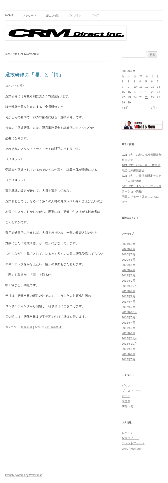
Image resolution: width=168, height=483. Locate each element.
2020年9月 (128, 249)
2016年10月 (129, 312)
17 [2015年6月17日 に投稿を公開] (134, 92)
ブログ (95, 15)
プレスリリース (132, 390)
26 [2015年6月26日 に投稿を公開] (146, 97)
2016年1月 (128, 333)
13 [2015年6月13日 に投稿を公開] (152, 86)
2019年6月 (128, 275)
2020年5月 (128, 265)
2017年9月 (128, 296)
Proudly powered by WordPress (23, 475)
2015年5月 (128, 359)
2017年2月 (128, 307)
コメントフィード (133, 443)
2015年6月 (128, 354)
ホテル (126, 396)
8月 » (154, 107)
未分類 (126, 401)
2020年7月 (128, 254)
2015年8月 (128, 348)
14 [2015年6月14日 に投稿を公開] (158, 86)
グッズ (126, 385)
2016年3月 (128, 328)
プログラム (74, 15)
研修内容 (26, 327)
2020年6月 (128, 259)
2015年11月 (129, 338)
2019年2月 (128, 280)
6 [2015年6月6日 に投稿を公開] (151, 81)
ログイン (127, 432)
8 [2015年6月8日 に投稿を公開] (122, 86)
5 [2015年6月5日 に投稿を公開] (146, 81)
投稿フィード (130, 438)
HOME (9, 15)
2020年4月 (128, 270)
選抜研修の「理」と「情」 (34, 74)
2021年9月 (128, 244)
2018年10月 (129, 286)
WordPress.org (131, 448)
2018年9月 (128, 291)
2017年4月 (128, 301)
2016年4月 (128, 322)
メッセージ (29, 15)
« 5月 (125, 107)
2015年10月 (129, 343)
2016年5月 (128, 317)
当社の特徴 (52, 15)
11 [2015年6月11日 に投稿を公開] (140, 86)
